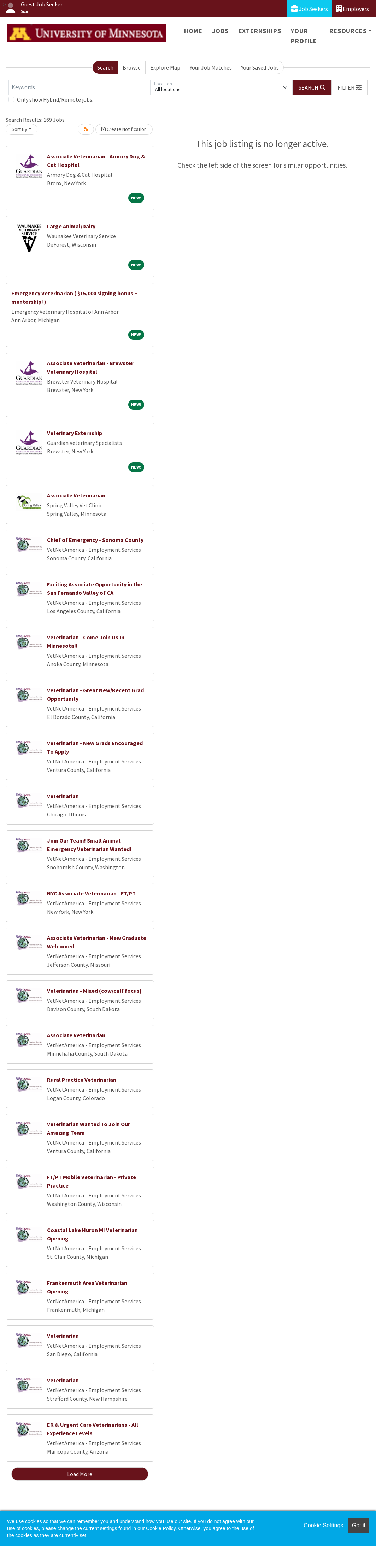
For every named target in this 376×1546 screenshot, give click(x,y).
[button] (349, 87)
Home (193, 31)
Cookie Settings (323, 1525)
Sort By (19, 129)
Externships (260, 31)
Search (105, 67)
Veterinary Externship (74, 432)
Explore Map (165, 67)
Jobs (220, 31)
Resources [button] (347, 31)
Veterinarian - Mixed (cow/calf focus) (94, 990)
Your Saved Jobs (260, 67)
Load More (79, 1474)
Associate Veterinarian (76, 495)
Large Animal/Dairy (71, 226)
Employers (352, 8)
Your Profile (304, 36)
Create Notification (124, 129)
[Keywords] (79, 87)
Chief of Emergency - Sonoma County (95, 539)
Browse (132, 67)
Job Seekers (309, 8)
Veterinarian (63, 795)
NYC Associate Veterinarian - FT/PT (91, 893)
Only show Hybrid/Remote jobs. (55, 99)
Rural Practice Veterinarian (81, 1079)
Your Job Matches (211, 67)
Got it (358, 1525)
